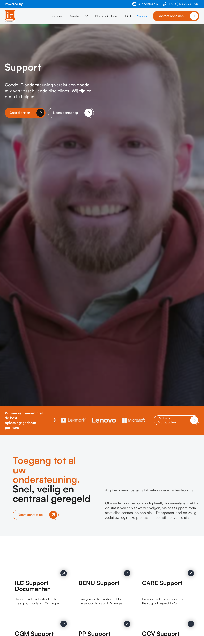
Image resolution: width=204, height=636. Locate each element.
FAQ (128, 16)
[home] (10, 16)
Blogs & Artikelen (107, 16)
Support (142, 16)
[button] (79, 16)
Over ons (56, 16)
